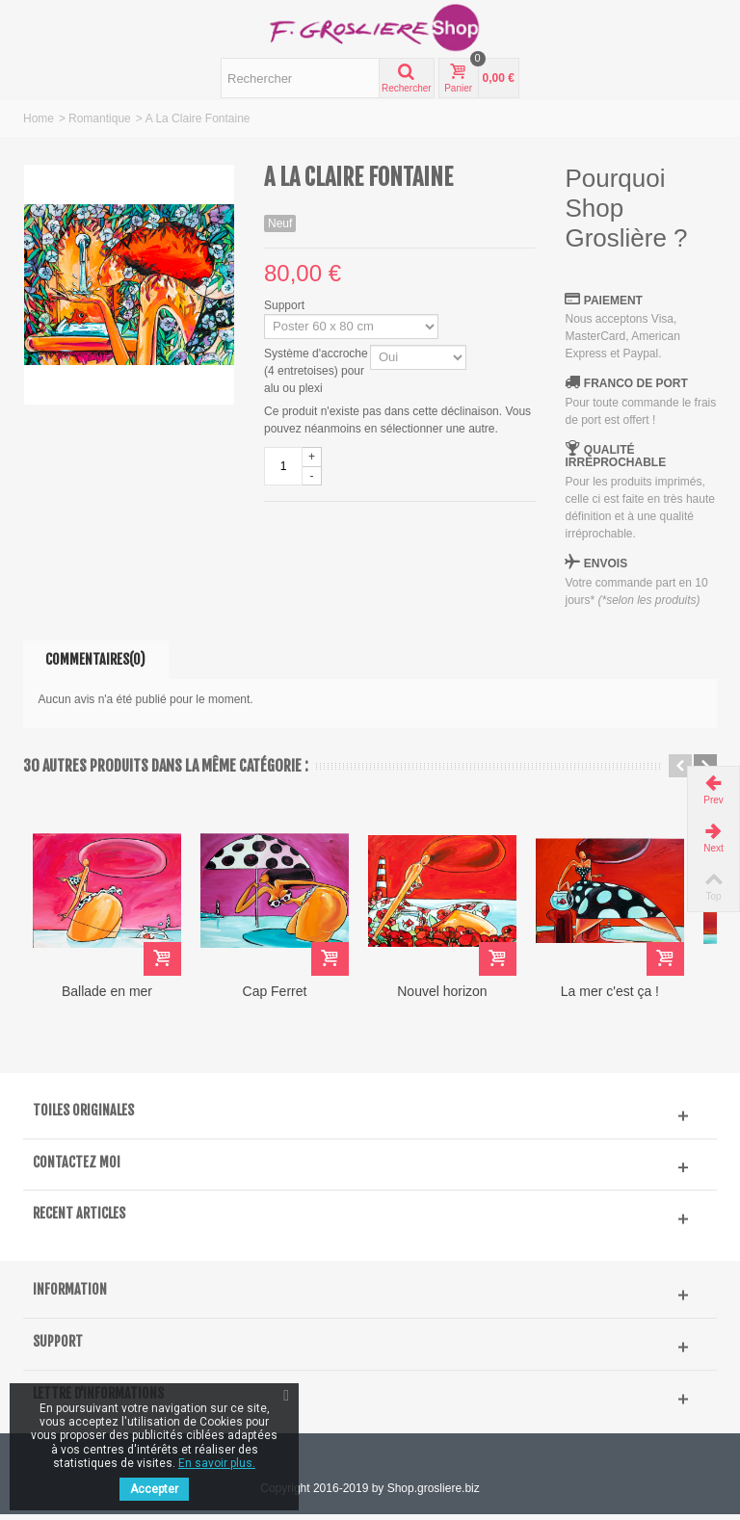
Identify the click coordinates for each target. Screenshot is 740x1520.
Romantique (99, 118)
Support (285, 305)
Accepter (154, 1489)
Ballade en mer (110, 998)
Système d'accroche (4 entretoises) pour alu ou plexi (316, 371)
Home (38, 118)
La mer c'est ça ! (630, 998)
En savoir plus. (216, 1463)
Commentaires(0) (95, 659)
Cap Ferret (283, 998)
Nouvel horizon (456, 998)
